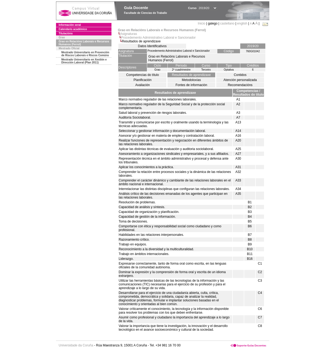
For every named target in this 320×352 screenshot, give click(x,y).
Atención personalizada (240, 80)
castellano (227, 23)
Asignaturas (128, 34)
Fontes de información (191, 85)
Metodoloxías (191, 80)
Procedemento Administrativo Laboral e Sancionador (158, 37)
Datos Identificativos (152, 46)
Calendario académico (73, 29)
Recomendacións (240, 85)
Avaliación (142, 85)
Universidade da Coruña (76, 345)
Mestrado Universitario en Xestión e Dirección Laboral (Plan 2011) (84, 61)
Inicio (202, 23)
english (242, 23)
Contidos (240, 75)
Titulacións (66, 33)
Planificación (142, 80)
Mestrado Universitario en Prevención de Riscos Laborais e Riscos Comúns (85, 54)
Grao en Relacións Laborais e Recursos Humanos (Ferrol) (84, 43)
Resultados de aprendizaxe (191, 75)
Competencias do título (142, 75)
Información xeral (70, 24)
